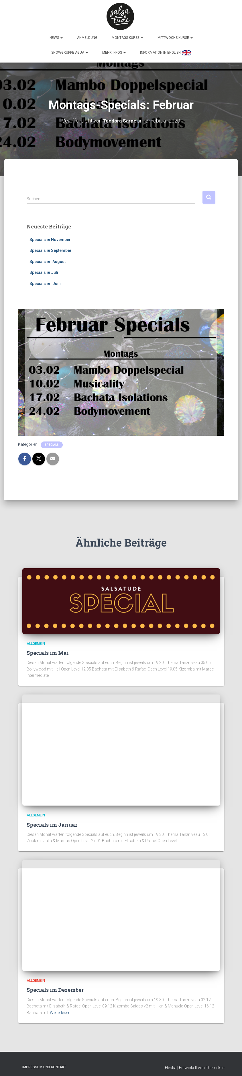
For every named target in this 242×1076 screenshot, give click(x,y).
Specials (52, 443)
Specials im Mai (48, 651)
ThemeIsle (215, 1066)
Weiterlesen (60, 1011)
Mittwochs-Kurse (175, 36)
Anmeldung (87, 36)
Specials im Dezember (55, 988)
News (56, 36)
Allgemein (36, 642)
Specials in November (50, 238)
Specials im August (47, 260)
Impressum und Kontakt (44, 1065)
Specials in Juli (43, 271)
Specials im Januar (52, 823)
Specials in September (50, 249)
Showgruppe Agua (69, 51)
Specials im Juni (45, 282)
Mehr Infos (114, 51)
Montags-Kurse (127, 36)
